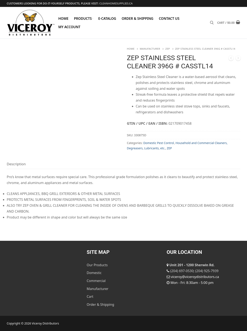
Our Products (97, 265)
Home (130, 48)
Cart (90, 296)
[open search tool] (212, 23)
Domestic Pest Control (158, 143)
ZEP (167, 48)
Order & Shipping (100, 304)
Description (16, 164)
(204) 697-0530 (181, 271)
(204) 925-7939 (206, 271)
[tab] (16, 164)
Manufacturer (150, 48)
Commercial (96, 280)
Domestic (94, 272)
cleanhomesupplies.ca (116, 3)
